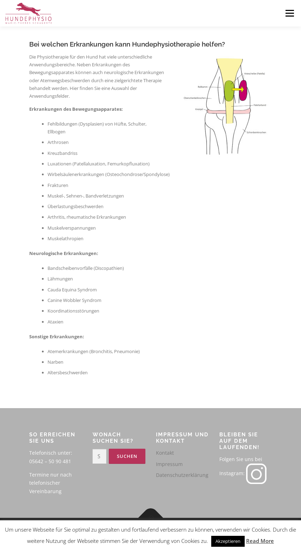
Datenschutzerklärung (182, 475)
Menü (289, 13)
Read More (260, 540)
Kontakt (165, 452)
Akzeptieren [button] (227, 541)
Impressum (169, 464)
